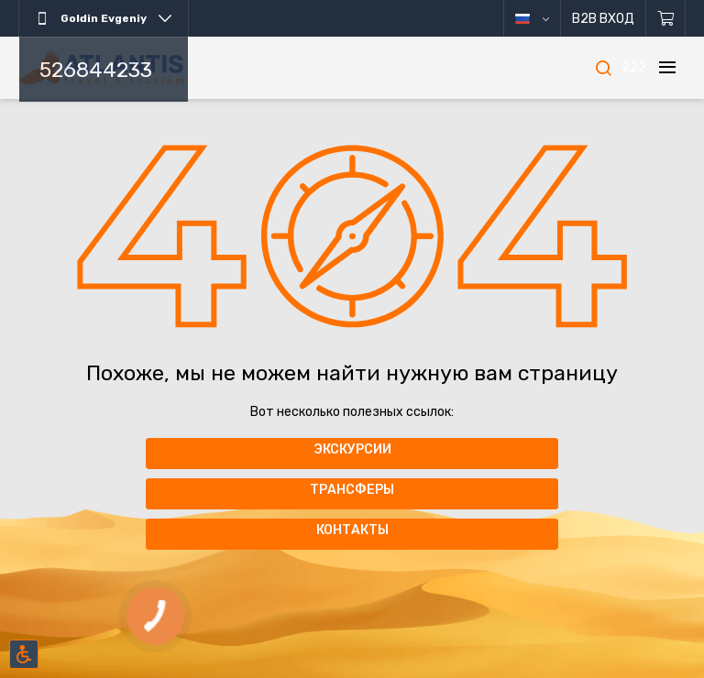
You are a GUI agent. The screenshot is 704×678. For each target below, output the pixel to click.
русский (546, 19)
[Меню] (667, 67)
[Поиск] (603, 68)
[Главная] (100, 67)
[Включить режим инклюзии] (23, 654)
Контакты (352, 530)
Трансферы (352, 490)
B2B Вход (603, 19)
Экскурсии (352, 449)
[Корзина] (666, 18)
